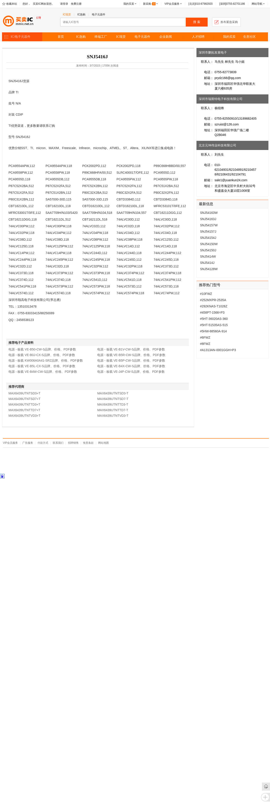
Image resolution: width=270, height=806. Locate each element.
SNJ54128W (209, 269)
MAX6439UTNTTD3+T (24, 404)
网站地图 (103, 442)
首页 (61, 36)
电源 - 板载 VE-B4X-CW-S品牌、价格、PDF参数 (131, 366)
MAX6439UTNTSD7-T (112, 399)
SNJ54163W (209, 213)
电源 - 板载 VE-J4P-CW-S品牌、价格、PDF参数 (131, 371)
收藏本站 (11, 3)
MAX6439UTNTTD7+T (24, 410)
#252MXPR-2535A (213, 300)
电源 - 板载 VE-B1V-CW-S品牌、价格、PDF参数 (131, 349)
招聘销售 (73, 442)
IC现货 (67, 14)
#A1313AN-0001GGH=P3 (218, 350)
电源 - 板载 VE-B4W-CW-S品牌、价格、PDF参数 (42, 371)
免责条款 (88, 442)
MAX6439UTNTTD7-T (112, 410)
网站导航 (257, 3)
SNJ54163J (208, 219)
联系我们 (58, 442)
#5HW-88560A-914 (213, 331)
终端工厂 (101, 36)
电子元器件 (98, 14)
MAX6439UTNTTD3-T (112, 404)
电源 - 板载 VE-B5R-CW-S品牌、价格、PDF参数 (131, 355)
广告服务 (27, 442)
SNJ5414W (208, 256)
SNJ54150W (209, 244)
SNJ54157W (209, 225)
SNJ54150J (208, 250)
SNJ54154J (208, 238)
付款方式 (43, 442)
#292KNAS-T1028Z (213, 306)
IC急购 (81, 14)
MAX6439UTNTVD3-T (112, 415)
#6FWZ (205, 337)
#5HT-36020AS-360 (214, 319)
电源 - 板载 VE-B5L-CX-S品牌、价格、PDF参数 (41, 366)
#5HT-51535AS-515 (214, 325)
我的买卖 (128, 3)
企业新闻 (165, 36)
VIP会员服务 (172, 3)
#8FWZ (205, 344)
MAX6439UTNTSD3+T (24, 393)
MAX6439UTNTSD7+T (24, 399)
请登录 (64, 3)
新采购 (149, 3)
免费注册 (76, 3)
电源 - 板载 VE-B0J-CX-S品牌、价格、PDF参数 (41, 355)
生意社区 (249, 36)
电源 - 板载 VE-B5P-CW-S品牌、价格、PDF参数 (131, 360)
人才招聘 (198, 36)
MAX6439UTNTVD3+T (24, 415)
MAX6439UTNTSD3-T (112, 393)
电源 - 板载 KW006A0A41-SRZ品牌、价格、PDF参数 (45, 360)
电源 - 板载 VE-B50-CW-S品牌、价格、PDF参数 (42, 349)
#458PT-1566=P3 (212, 312)
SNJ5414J (207, 263)
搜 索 (196, 22)
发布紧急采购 (229, 22)
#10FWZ (206, 294)
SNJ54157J (208, 231)
